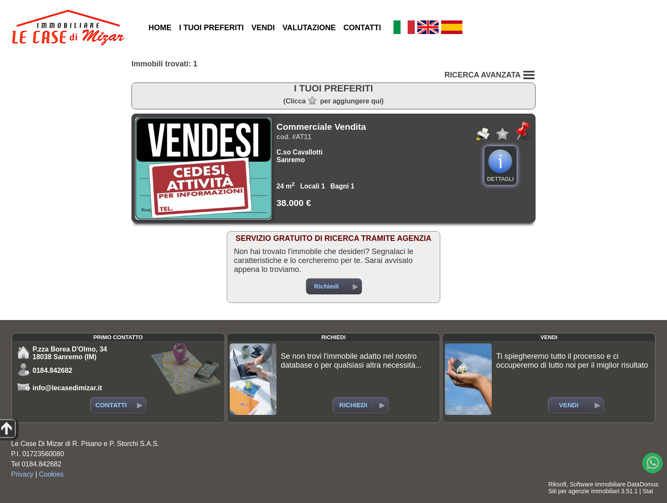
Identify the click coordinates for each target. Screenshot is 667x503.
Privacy (22, 474)
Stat (647, 491)
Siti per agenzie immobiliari (583, 491)
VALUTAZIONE (309, 27)
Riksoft (557, 484)
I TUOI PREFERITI (211, 27)
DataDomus (642, 484)
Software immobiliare (597, 484)
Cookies (51, 474)
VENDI (263, 27)
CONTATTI (362, 27)
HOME (159, 27)
